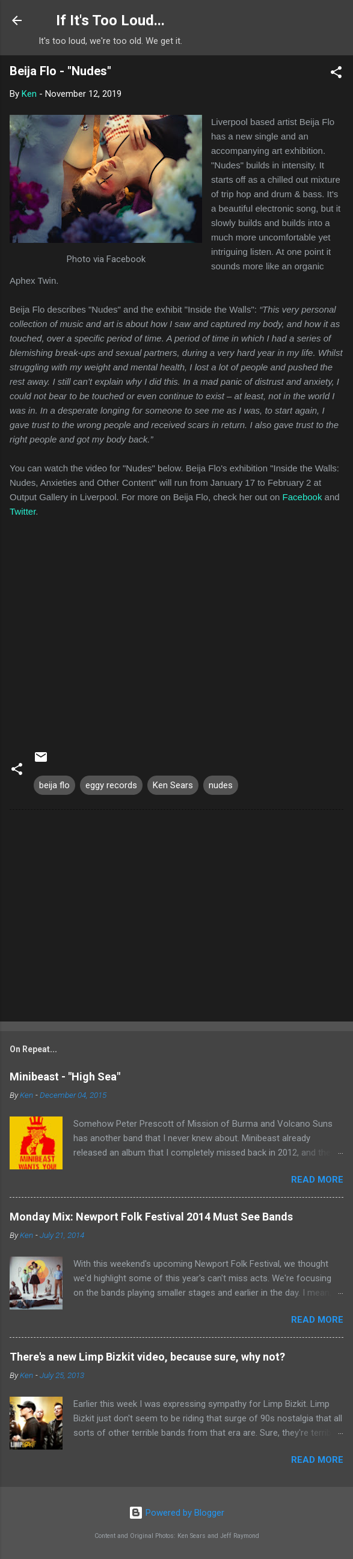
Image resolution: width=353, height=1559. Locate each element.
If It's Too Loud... (110, 20)
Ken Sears (173, 785)
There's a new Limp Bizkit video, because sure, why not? (147, 1356)
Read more (317, 1179)
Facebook (302, 497)
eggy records (111, 785)
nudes (221, 785)
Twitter (22, 511)
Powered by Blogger (176, 1512)
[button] (336, 74)
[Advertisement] (176, 918)
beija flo (54, 785)
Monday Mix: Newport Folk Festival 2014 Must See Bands (151, 1216)
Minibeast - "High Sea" (65, 1076)
